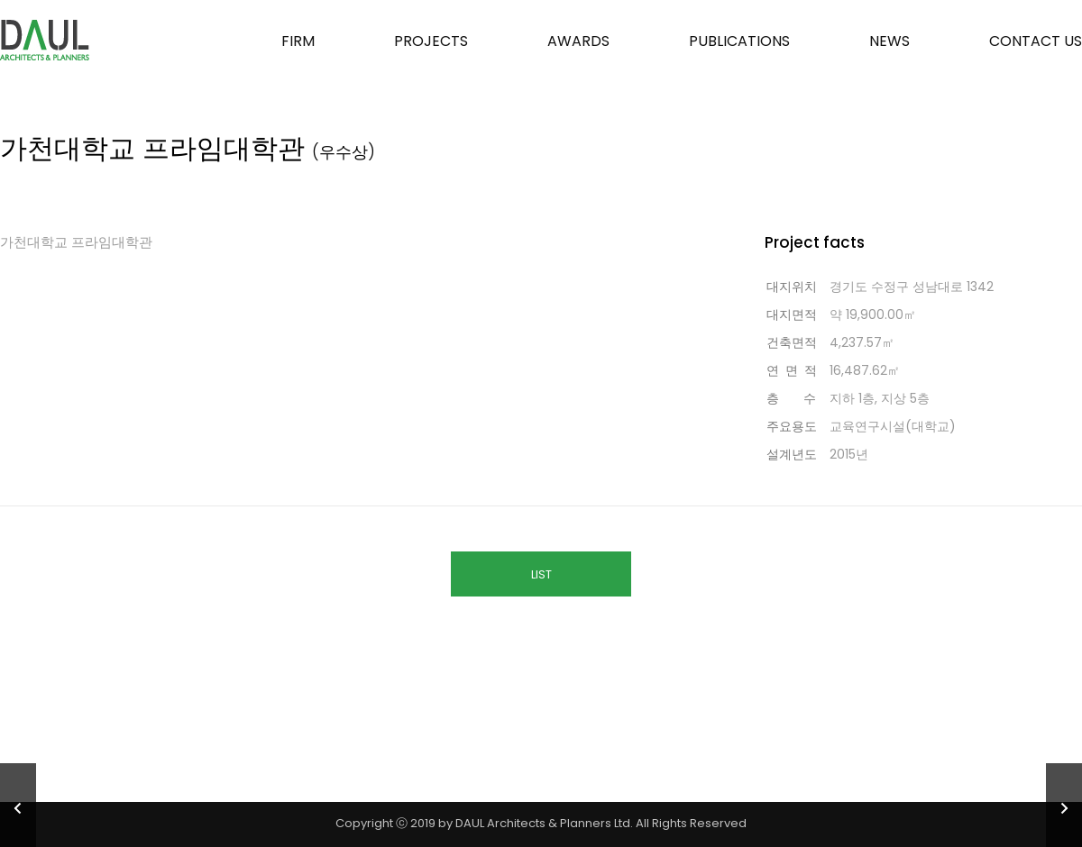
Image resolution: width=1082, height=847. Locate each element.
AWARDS (578, 41)
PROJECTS (431, 41)
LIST (541, 574)
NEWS (889, 41)
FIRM (298, 41)
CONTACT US (1035, 41)
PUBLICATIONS (739, 41)
